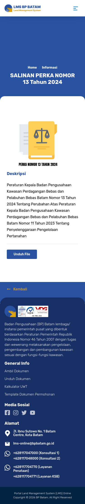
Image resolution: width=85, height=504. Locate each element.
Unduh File (22, 254)
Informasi (49, 68)
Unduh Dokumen (17, 379)
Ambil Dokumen (17, 371)
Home (32, 68)
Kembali (17, 289)
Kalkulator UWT (16, 387)
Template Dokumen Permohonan (30, 394)
